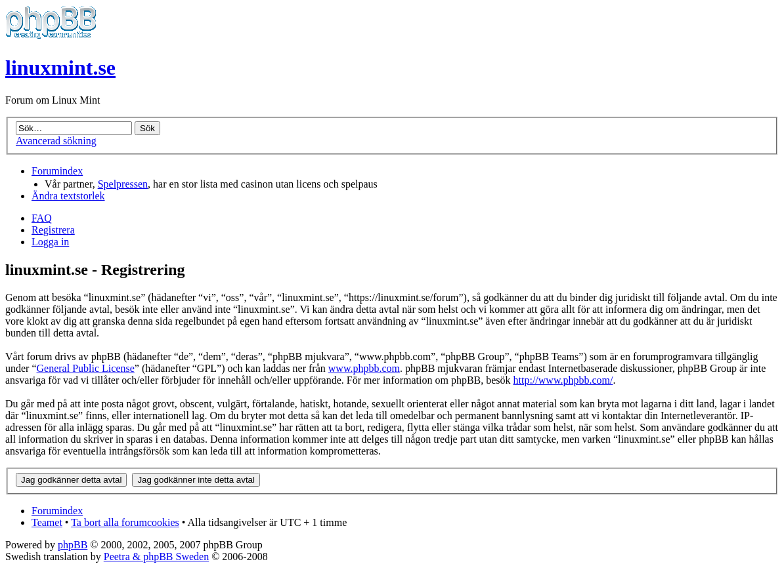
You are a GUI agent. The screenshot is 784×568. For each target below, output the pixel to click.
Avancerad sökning (56, 140)
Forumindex (57, 170)
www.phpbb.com (364, 368)
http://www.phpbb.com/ (563, 380)
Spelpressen (123, 184)
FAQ (42, 218)
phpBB (72, 544)
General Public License (86, 368)
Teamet (47, 522)
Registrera (53, 229)
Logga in (50, 241)
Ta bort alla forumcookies (125, 522)
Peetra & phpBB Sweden (156, 556)
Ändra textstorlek (68, 195)
